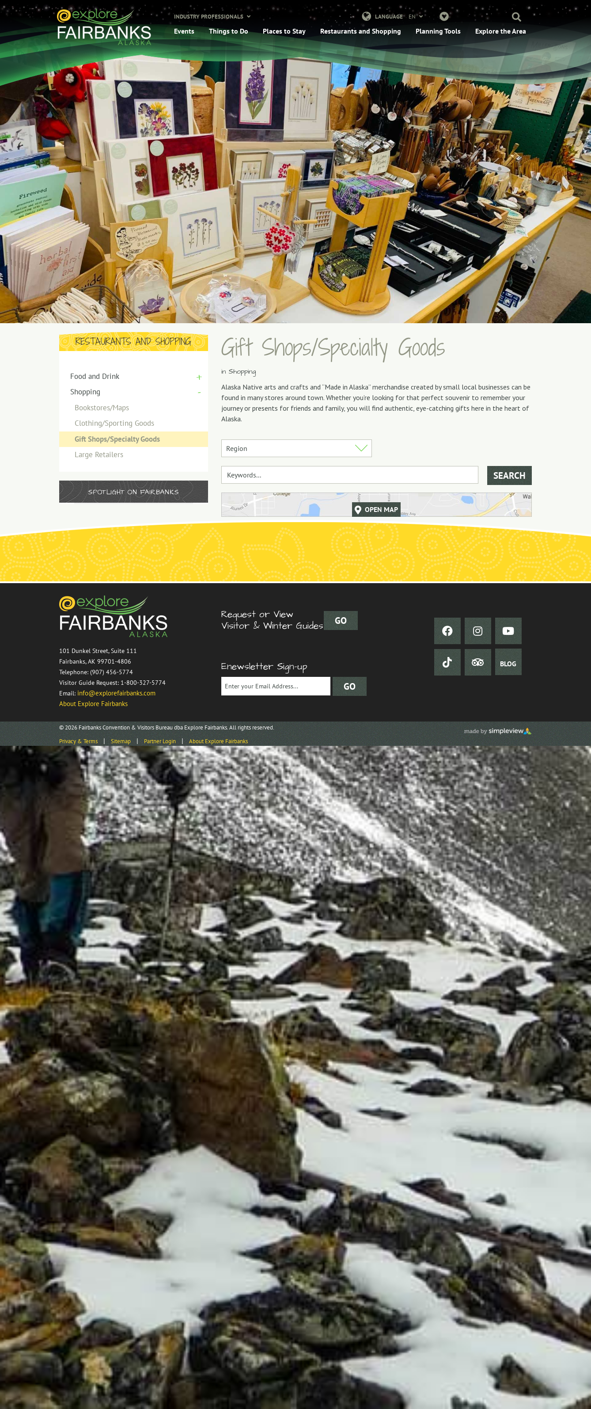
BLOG (508, 663)
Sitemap (121, 741)
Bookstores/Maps (102, 407)
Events (184, 31)
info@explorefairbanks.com (116, 693)
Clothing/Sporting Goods (114, 423)
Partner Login (160, 741)
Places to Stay (284, 31)
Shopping (85, 392)
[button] (512, 18)
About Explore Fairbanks (93, 703)
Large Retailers (99, 454)
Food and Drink (94, 376)
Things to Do (228, 31)
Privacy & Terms (78, 741)
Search (509, 475)
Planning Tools (438, 31)
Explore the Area (500, 31)
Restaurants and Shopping (360, 31)
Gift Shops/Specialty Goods (117, 439)
